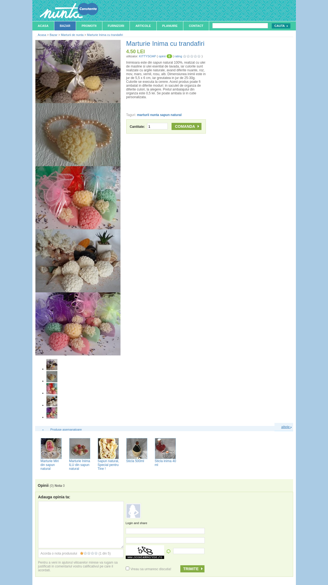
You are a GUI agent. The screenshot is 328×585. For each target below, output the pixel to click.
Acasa (43, 25)
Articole (143, 25)
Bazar (65, 25)
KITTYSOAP (147, 56)
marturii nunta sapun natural (159, 115)
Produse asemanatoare (66, 429)
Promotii (89, 25)
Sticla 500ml (135, 461)
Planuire (170, 25)
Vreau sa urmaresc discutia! (148, 569)
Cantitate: (149, 127)
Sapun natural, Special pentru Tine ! (108, 465)
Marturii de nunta (72, 34)
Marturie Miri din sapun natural (50, 465)
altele (286, 427)
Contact (196, 25)
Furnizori (116, 25)
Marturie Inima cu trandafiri (105, 34)
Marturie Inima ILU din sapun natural (79, 465)
